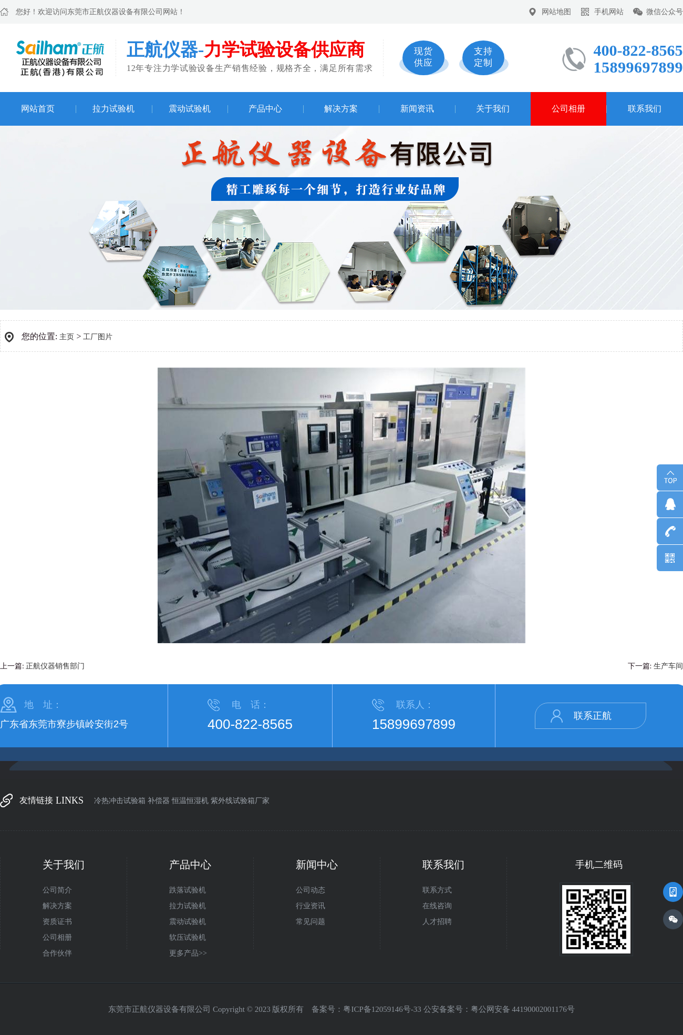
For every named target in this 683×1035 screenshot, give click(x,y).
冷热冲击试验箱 (120, 801)
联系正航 (593, 716)
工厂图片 (97, 337)
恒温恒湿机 (190, 801)
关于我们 (493, 108)
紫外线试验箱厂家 (240, 801)
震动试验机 (190, 108)
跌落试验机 (187, 890)
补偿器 (159, 801)
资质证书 (57, 922)
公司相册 (568, 108)
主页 (66, 337)
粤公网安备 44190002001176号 (523, 1009)
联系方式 (437, 890)
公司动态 (310, 890)
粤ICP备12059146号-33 (382, 1009)
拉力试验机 (113, 108)
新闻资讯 (417, 108)
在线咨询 (437, 906)
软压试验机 (187, 937)
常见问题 (310, 922)
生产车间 (668, 666)
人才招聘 (437, 922)
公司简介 (57, 890)
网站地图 (556, 12)
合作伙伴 (57, 953)
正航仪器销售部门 (55, 666)
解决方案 (341, 108)
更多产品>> (188, 953)
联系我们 (644, 108)
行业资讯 (310, 906)
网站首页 (38, 108)
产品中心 (265, 108)
